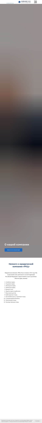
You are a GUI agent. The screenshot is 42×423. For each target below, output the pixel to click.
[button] (13, 250)
